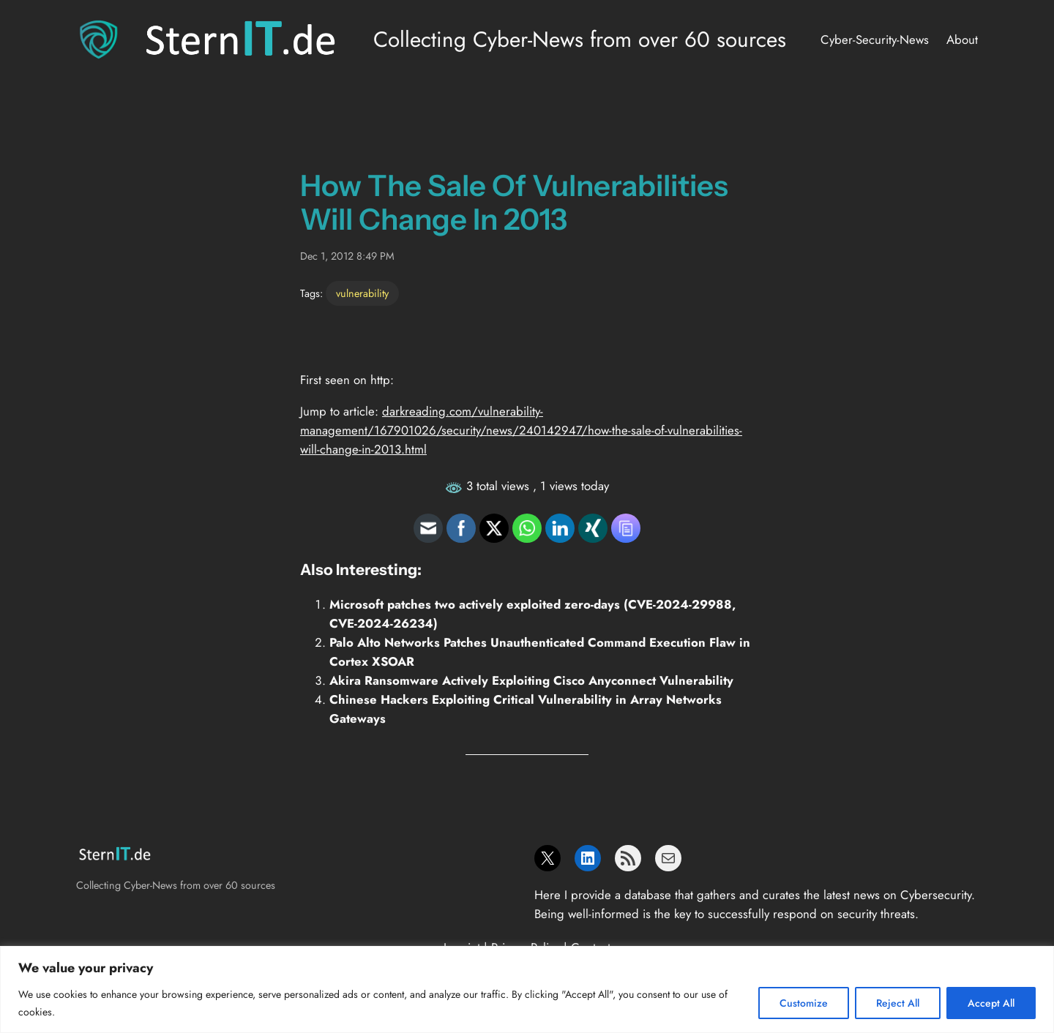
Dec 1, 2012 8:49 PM (347, 256)
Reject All (897, 1003)
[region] (527, 989)
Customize (804, 1003)
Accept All (991, 1003)
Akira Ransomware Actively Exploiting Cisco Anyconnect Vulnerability (531, 680)
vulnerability (362, 293)
